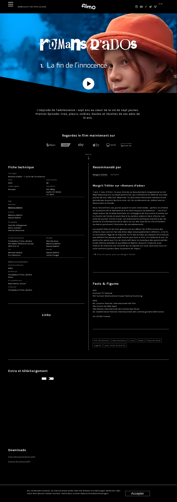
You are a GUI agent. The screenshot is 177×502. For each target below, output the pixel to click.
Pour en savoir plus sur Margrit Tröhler (116, 254)
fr (161, 7)
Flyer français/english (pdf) (21, 457)
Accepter (137, 493)
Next (170, 432)
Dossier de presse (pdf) (19, 461)
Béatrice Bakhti (15, 207)
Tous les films (88, 471)
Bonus (88, 154)
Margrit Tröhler (100, 175)
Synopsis (114, 175)
